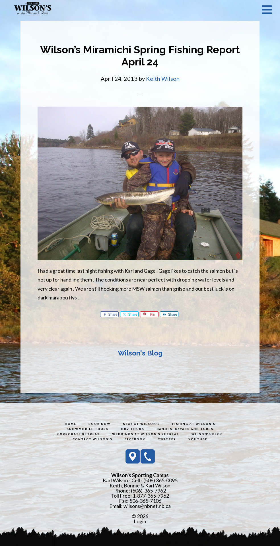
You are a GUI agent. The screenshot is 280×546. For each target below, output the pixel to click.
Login (140, 521)
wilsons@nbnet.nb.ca (147, 506)
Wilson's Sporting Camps (33, 9)
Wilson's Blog (140, 353)
